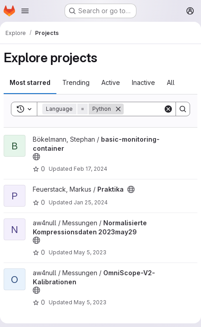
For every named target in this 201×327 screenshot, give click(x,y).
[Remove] (118, 109)
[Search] (183, 109)
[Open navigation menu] (25, 11)
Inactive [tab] (143, 82)
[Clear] (168, 109)
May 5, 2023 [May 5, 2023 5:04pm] (90, 252)
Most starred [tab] (30, 82)
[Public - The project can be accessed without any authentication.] (36, 156)
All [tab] (171, 82)
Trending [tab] (76, 82)
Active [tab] (110, 82)
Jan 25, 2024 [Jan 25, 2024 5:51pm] (91, 202)
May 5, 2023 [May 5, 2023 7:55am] (90, 302)
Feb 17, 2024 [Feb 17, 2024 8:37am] (90, 168)
